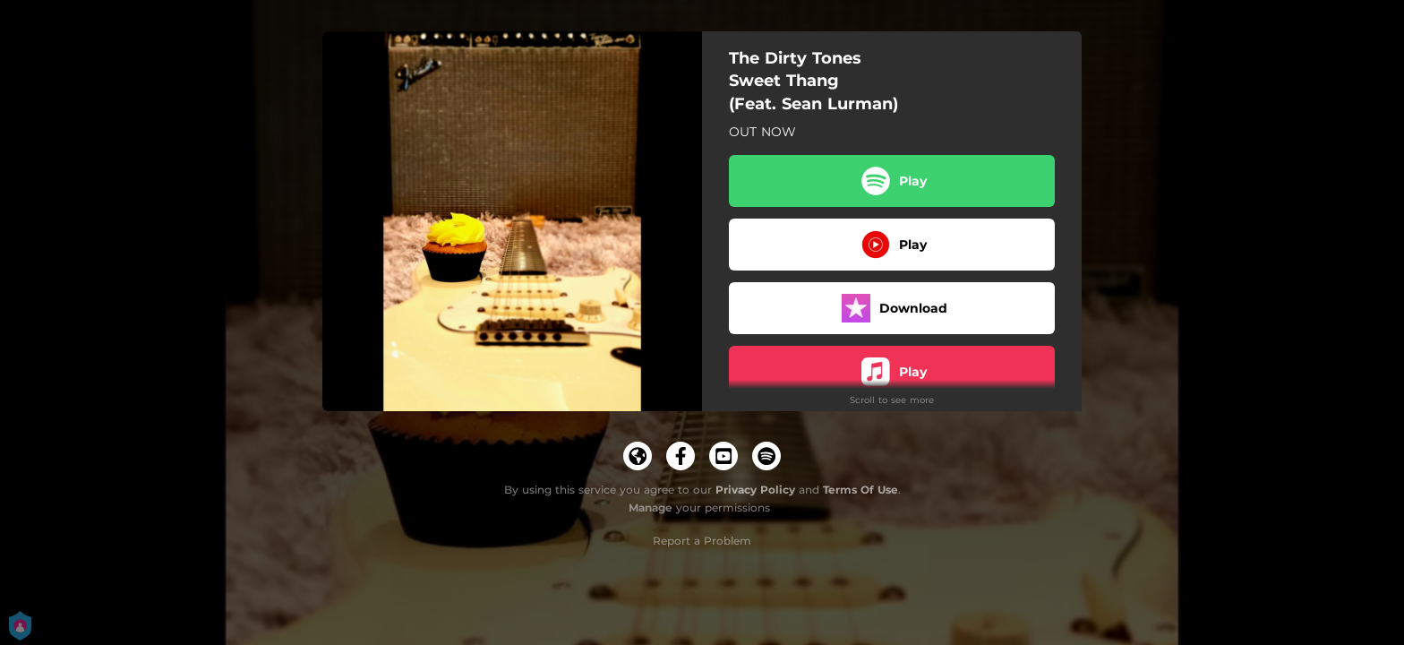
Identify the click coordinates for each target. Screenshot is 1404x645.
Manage (650, 507)
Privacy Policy (755, 489)
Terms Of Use (860, 489)
